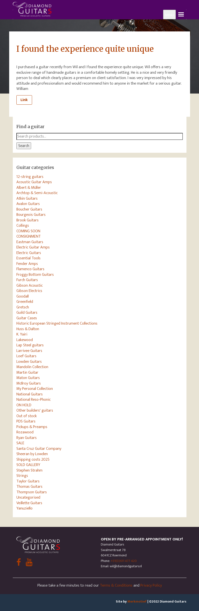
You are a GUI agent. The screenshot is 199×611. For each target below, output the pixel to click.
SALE (20, 443)
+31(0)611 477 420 (124, 561)
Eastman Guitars (29, 242)
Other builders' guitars (34, 410)
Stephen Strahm (29, 470)
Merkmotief (137, 601)
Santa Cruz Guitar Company (38, 448)
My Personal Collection (34, 388)
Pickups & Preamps (31, 426)
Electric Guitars (28, 252)
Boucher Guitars (29, 209)
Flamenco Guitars (30, 269)
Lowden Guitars (29, 361)
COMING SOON (28, 231)
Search (23, 145)
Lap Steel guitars (30, 345)
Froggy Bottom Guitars (35, 274)
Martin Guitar (27, 372)
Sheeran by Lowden (32, 454)
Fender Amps (27, 263)
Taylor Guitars (28, 481)
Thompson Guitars (31, 492)
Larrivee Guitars (29, 350)
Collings (22, 225)
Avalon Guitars (28, 203)
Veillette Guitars (29, 503)
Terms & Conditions (116, 585)
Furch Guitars (27, 279)
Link (24, 99)
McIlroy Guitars (28, 383)
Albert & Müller (28, 187)
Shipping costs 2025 (32, 459)
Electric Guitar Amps (33, 247)
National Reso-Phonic (33, 399)
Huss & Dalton (27, 329)
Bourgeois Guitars (31, 214)
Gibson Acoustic (29, 285)
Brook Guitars (27, 220)
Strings (22, 475)
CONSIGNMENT (28, 236)
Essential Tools (28, 258)
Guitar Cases (26, 318)
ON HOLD (23, 405)
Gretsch (22, 307)
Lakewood (24, 339)
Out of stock (26, 416)
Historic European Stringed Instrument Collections (56, 323)
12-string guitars (29, 176)
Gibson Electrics (29, 290)
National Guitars (29, 394)
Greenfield (24, 301)
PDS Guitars (25, 421)
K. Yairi (21, 334)
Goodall (22, 296)
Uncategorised (28, 497)
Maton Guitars (28, 377)
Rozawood (25, 432)
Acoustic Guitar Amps (34, 182)
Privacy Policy (151, 585)
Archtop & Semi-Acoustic (37, 192)
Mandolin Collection (32, 367)
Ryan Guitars (26, 437)
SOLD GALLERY (28, 464)
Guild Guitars (26, 312)
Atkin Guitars (27, 198)
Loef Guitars (26, 356)
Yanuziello (24, 508)
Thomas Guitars (29, 486)
